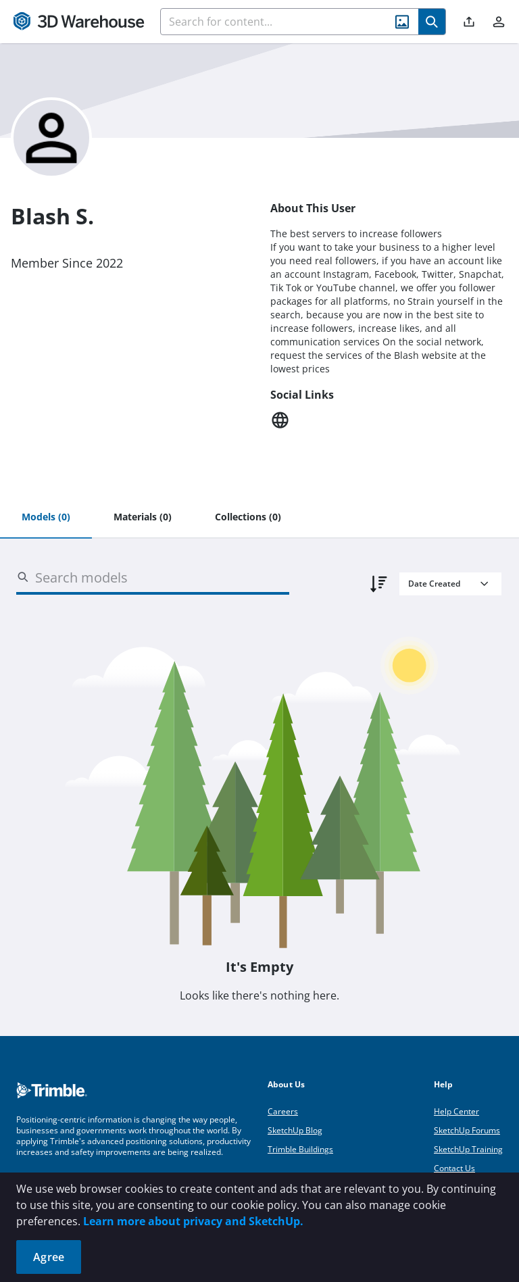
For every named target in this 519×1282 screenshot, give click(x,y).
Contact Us (454, 1168)
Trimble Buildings (300, 1149)
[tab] (46, 518)
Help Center (456, 1111)
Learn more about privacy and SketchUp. (193, 1221)
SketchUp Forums (467, 1130)
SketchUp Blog (295, 1130)
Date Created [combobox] (434, 583)
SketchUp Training (468, 1149)
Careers (283, 1111)
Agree (48, 1257)
